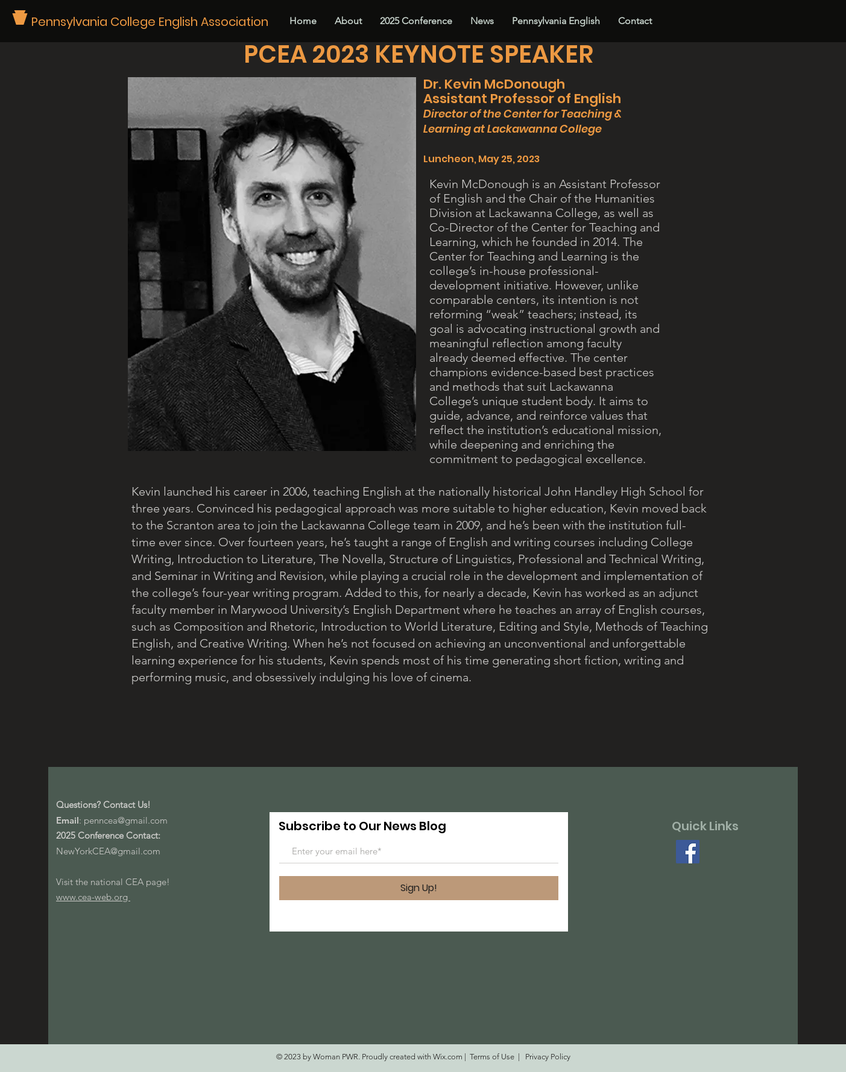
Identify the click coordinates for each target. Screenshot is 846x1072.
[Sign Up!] (418, 888)
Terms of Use (492, 1056)
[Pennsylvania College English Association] (154, 21)
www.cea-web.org (93, 897)
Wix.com (447, 1056)
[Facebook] (687, 851)
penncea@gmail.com (126, 820)
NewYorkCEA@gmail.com (108, 851)
